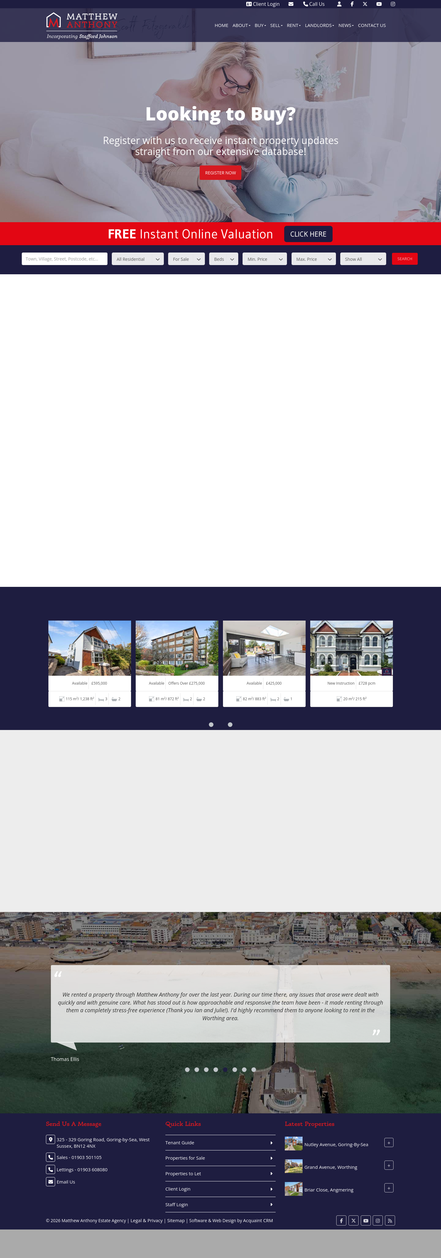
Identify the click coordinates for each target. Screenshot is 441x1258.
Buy (260, 25)
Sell (276, 25)
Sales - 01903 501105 (79, 1157)
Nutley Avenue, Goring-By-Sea (336, 1144)
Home (221, 25)
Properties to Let (183, 1173)
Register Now (220, 173)
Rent (294, 25)
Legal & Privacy (146, 1220)
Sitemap (176, 1220)
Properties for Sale (185, 1158)
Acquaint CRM (258, 1220)
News (346, 25)
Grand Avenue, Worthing (330, 1167)
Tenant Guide (179, 1142)
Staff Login (176, 1204)
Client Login (263, 4)
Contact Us (372, 25)
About (242, 25)
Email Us (66, 1182)
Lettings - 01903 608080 (82, 1169)
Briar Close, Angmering (328, 1190)
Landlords (319, 25)
